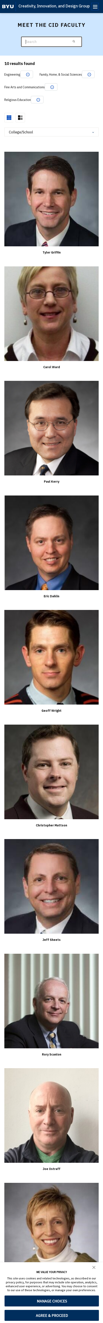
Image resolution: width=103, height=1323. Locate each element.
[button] (93, 1267)
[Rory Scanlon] (51, 1000)
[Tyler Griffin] (51, 199)
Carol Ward (51, 367)
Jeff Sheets (51, 940)
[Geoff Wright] (51, 657)
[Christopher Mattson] (51, 771)
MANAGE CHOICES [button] (52, 1301)
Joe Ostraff (51, 1169)
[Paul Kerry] (51, 428)
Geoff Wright (51, 711)
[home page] (8, 6)
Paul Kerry (51, 482)
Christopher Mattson (51, 825)
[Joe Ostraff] (51, 1115)
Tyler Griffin (52, 252)
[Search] (51, 42)
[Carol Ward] (51, 313)
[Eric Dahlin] (51, 542)
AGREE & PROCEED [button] (52, 1315)
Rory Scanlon (51, 1054)
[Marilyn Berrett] (51, 1229)
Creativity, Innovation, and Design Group (54, 6)
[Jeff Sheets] (51, 886)
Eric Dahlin (51, 596)
